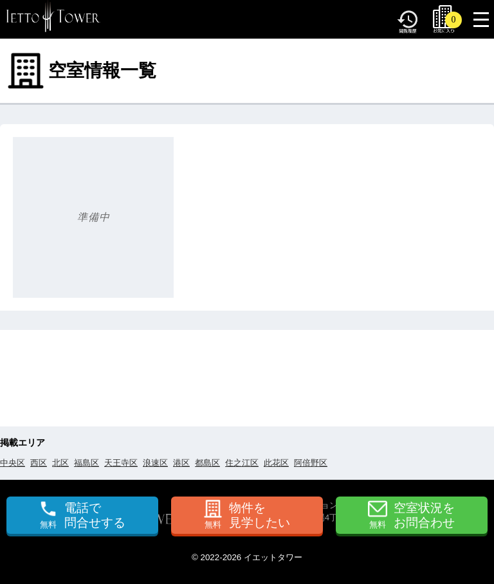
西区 (38, 463)
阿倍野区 (310, 463)
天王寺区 (121, 463)
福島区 (86, 463)
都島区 (207, 463)
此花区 (276, 463)
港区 (181, 463)
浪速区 (155, 463)
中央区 (12, 463)
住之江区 (242, 463)
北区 (60, 463)
